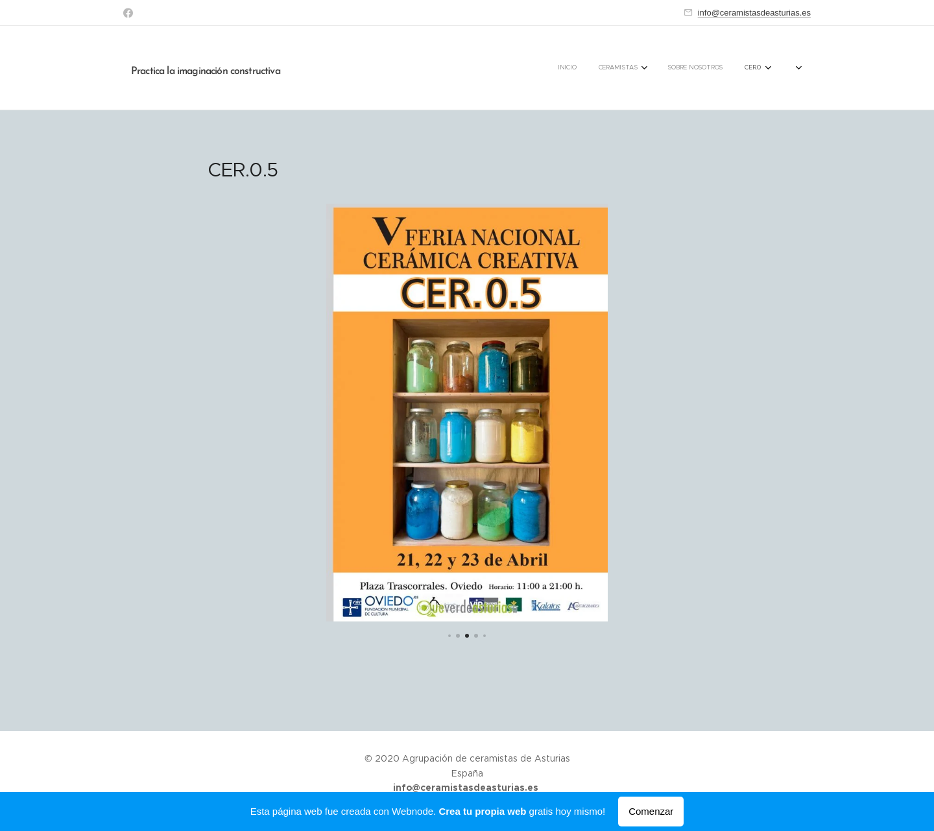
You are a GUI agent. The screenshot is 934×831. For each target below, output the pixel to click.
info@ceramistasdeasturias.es (754, 13)
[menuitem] (673, 68)
